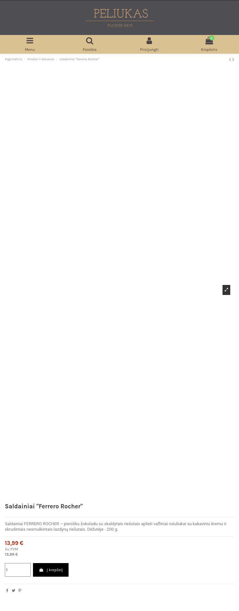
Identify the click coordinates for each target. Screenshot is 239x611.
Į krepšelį (51, 570)
